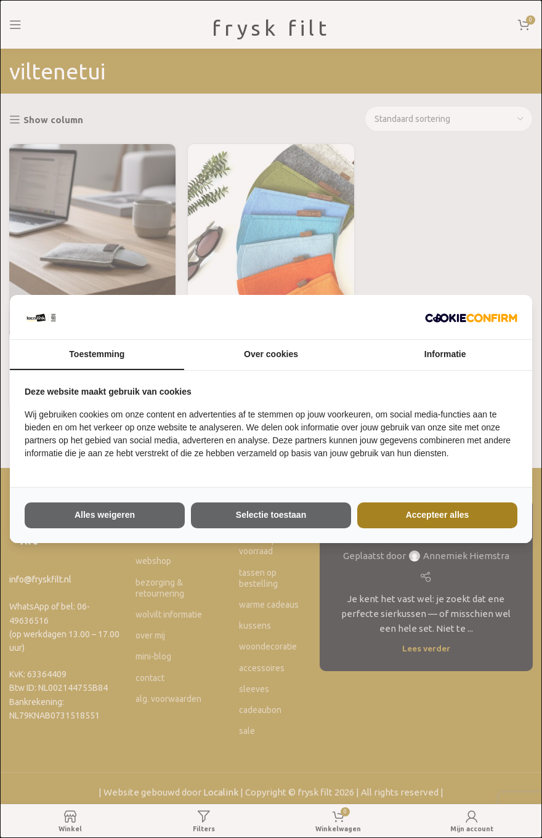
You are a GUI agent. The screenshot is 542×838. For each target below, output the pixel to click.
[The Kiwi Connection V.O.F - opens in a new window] (471, 317)
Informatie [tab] (445, 354)
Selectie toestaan (271, 515)
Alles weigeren (105, 515)
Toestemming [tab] (96, 354)
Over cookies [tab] (271, 354)
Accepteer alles (437, 515)
